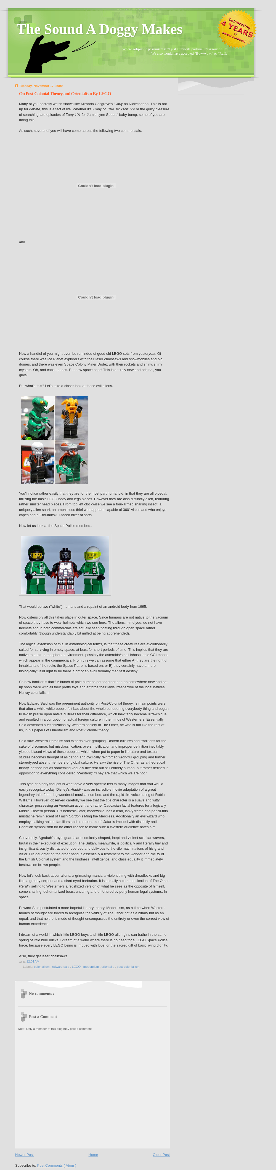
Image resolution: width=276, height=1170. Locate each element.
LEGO (76, 966)
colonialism (42, 966)
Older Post (161, 1155)
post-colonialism (128, 966)
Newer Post (24, 1155)
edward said (61, 966)
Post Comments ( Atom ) (56, 1165)
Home (93, 1155)
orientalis (108, 966)
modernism (91, 966)
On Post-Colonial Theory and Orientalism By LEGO (65, 93)
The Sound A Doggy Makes (99, 29)
